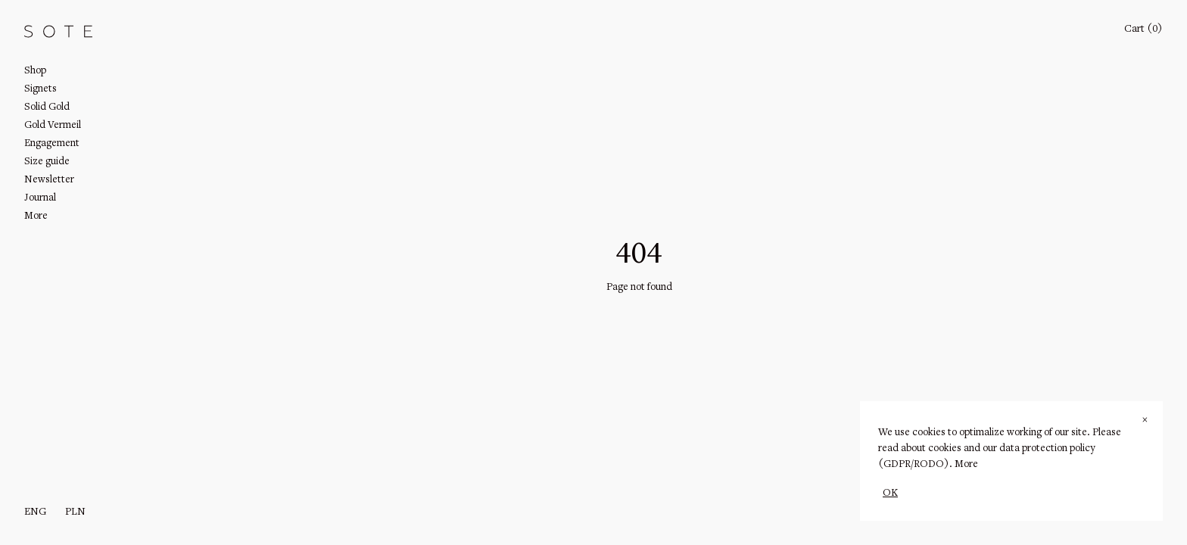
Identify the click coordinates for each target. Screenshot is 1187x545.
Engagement (51, 144)
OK (890, 493)
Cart (1143, 29)
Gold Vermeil (52, 125)
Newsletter (49, 180)
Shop (35, 71)
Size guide (47, 162)
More (966, 464)
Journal (40, 198)
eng (35, 512)
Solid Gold (47, 107)
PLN (75, 512)
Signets (40, 89)
